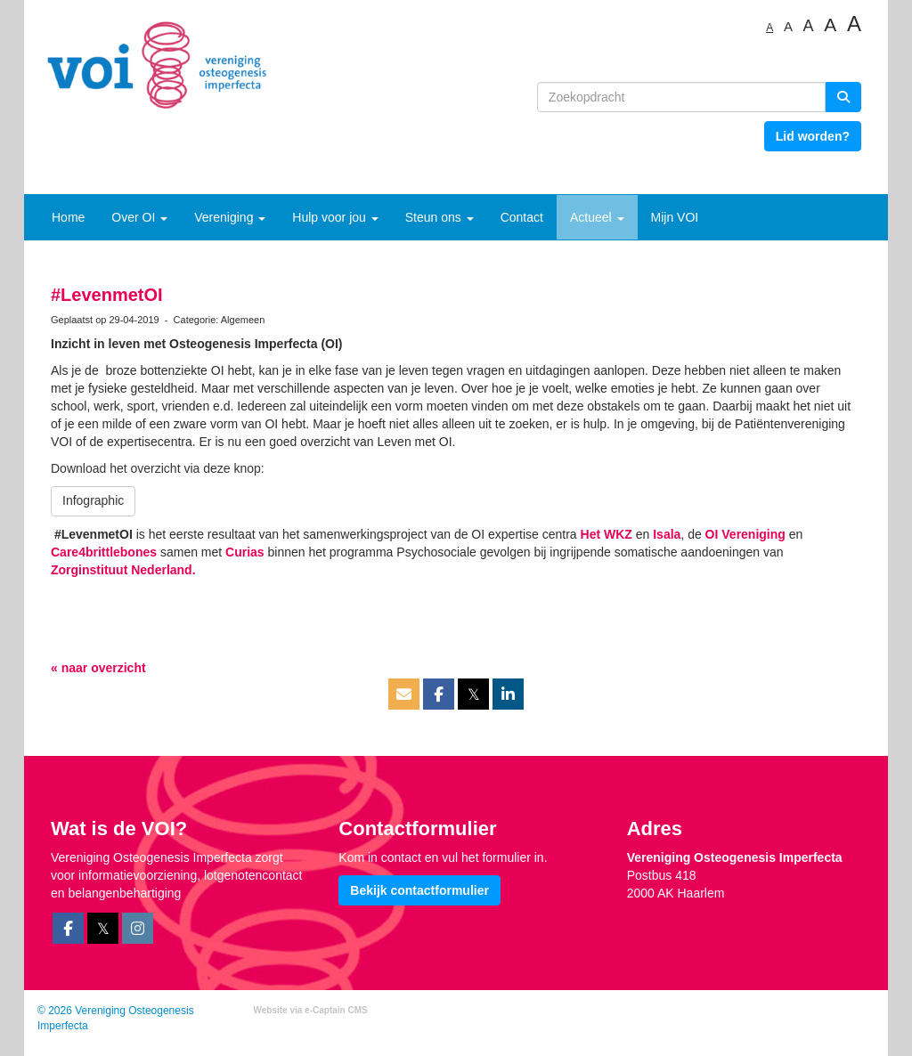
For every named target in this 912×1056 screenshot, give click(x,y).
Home (68, 217)
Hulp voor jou (335, 217)
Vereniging (229, 217)
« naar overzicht (98, 668)
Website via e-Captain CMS (311, 1010)
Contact (522, 217)
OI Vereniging (745, 534)
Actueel (597, 217)
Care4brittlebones (104, 552)
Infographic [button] (93, 500)
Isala (666, 534)
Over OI (139, 217)
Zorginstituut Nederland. (123, 570)
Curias (245, 552)
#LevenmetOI (107, 295)
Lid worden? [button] (813, 136)
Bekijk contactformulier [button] (419, 890)
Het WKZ (606, 534)
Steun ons (439, 217)
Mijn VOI (675, 217)
